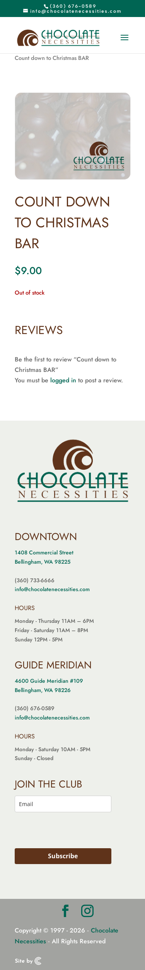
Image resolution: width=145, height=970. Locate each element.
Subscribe (63, 856)
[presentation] (60, 832)
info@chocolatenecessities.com (52, 589)
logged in (63, 380)
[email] (63, 804)
